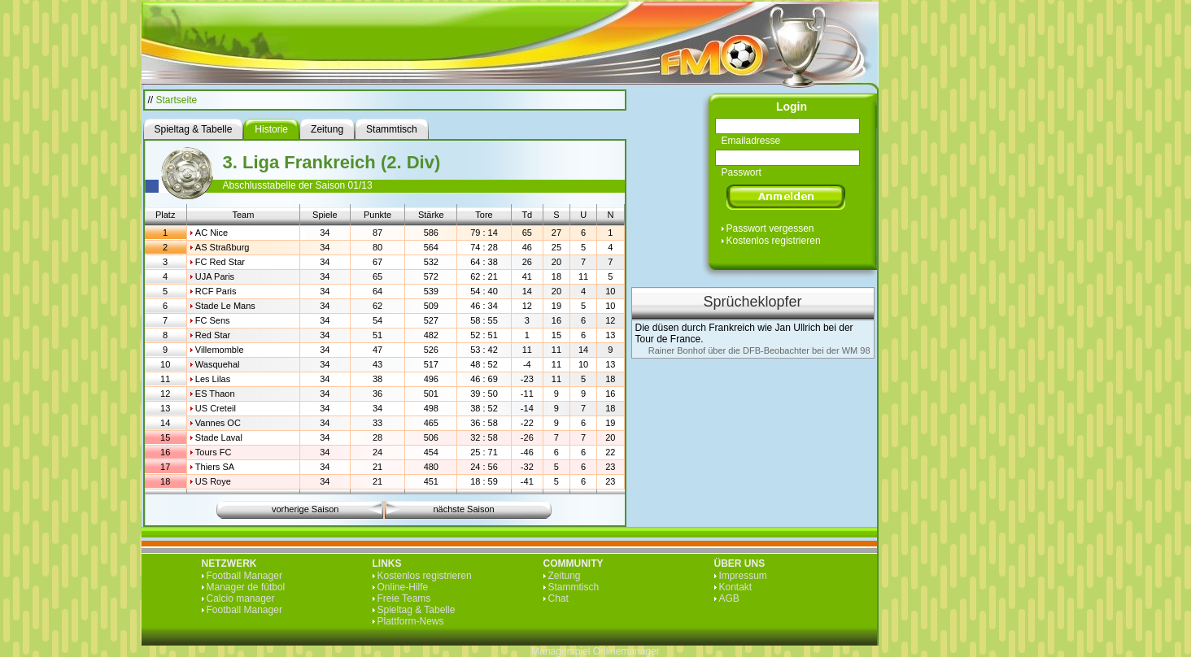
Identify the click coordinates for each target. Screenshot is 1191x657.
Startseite (177, 100)
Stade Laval (218, 437)
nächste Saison (464, 509)
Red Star (212, 335)
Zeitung (564, 575)
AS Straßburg (222, 247)
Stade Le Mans (225, 306)
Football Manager (244, 575)
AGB (729, 598)
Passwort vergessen (770, 228)
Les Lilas (212, 379)
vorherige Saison (305, 509)
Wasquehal (217, 364)
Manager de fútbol (246, 587)
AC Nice (211, 232)
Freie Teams (404, 598)
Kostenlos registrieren (773, 240)
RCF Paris (216, 291)
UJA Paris (214, 276)
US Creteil (215, 408)
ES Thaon (215, 393)
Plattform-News (410, 621)
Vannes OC (218, 423)
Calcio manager (241, 598)
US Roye (213, 481)
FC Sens (212, 320)
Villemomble (219, 350)
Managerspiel (560, 651)
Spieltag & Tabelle (416, 610)
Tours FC (213, 452)
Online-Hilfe (403, 587)
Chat (558, 598)
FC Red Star (220, 262)
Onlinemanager (626, 651)
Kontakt (736, 587)
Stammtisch (574, 587)
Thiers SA (214, 467)
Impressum (743, 575)
